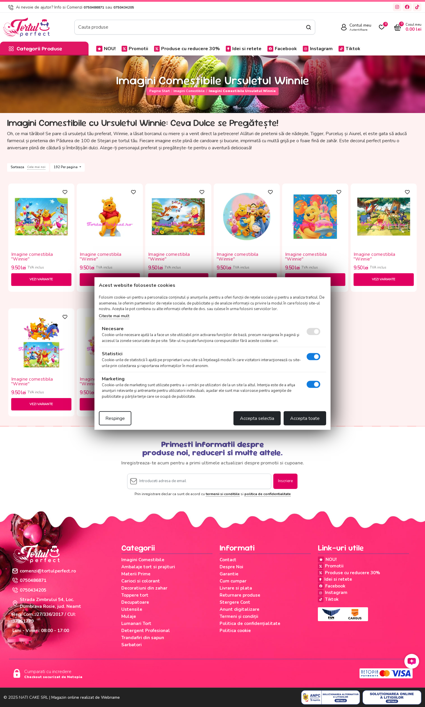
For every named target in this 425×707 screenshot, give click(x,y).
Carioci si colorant (140, 581)
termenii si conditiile (223, 494)
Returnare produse (240, 595)
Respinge (115, 418)
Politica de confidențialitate (250, 623)
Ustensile (131, 609)
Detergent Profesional (145, 631)
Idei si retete (243, 48)
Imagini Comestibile (189, 91)
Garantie (229, 574)
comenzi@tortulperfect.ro (44, 571)
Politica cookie (235, 631)
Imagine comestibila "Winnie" (32, 257)
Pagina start (159, 91)
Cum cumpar (233, 581)
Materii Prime (136, 574)
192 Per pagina (66, 167)
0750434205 (123, 7)
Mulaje (128, 616)
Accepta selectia (257, 418)
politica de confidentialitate (267, 494)
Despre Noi (231, 567)
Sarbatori (131, 645)
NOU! (106, 48)
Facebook (282, 48)
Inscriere (285, 481)
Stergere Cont (235, 602)
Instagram (318, 48)
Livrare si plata (236, 588)
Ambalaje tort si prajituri (148, 567)
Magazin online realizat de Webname (85, 697)
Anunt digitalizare (239, 609)
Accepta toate (305, 418)
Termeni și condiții (239, 616)
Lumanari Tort (136, 623)
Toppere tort (134, 595)
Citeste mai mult (114, 315)
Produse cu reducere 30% (187, 48)
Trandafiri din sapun (142, 638)
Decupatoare (135, 602)
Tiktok (349, 48)
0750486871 (94, 7)
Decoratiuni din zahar (144, 588)
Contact (228, 560)
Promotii (135, 48)
